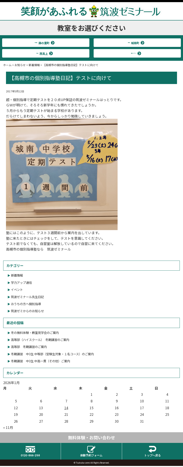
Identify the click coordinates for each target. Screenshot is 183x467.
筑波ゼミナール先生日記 (27, 296)
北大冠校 (44, 42)
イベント (17, 289)
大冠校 (135, 42)
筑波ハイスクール (135, 53)
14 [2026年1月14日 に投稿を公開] (66, 407)
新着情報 (17, 275)
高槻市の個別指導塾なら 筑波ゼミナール (38, 249)
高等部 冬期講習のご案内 (29, 346)
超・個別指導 (16, 99)
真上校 (44, 53)
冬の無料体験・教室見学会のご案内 (35, 332)
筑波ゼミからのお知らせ (27, 311)
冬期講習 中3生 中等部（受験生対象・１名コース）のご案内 (52, 354)
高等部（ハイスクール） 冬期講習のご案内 (40, 339)
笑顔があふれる (91, 10)
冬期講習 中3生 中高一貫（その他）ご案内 (40, 361)
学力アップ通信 (21, 282)
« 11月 (8, 427)
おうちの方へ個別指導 (26, 304)
